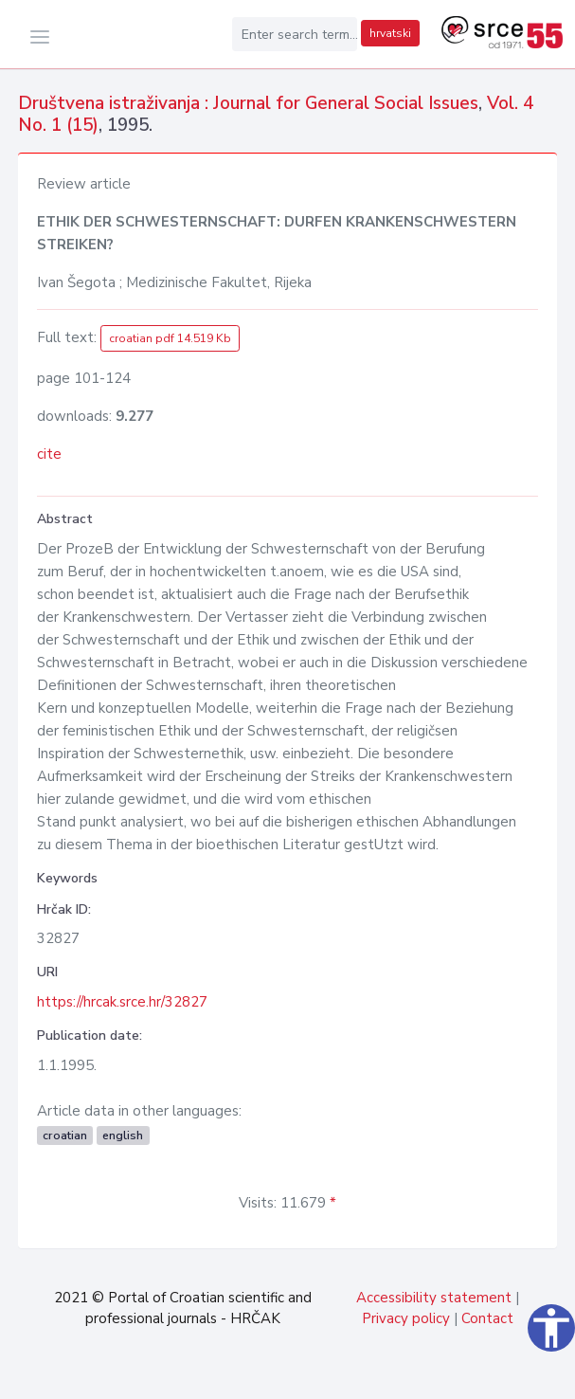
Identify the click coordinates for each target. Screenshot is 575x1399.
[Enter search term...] (294, 34)
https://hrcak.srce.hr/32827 (122, 1001)
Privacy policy (406, 1318)
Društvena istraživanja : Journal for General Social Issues (248, 103)
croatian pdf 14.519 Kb (170, 338)
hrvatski (390, 33)
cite (49, 454)
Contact (487, 1318)
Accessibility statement (434, 1297)
